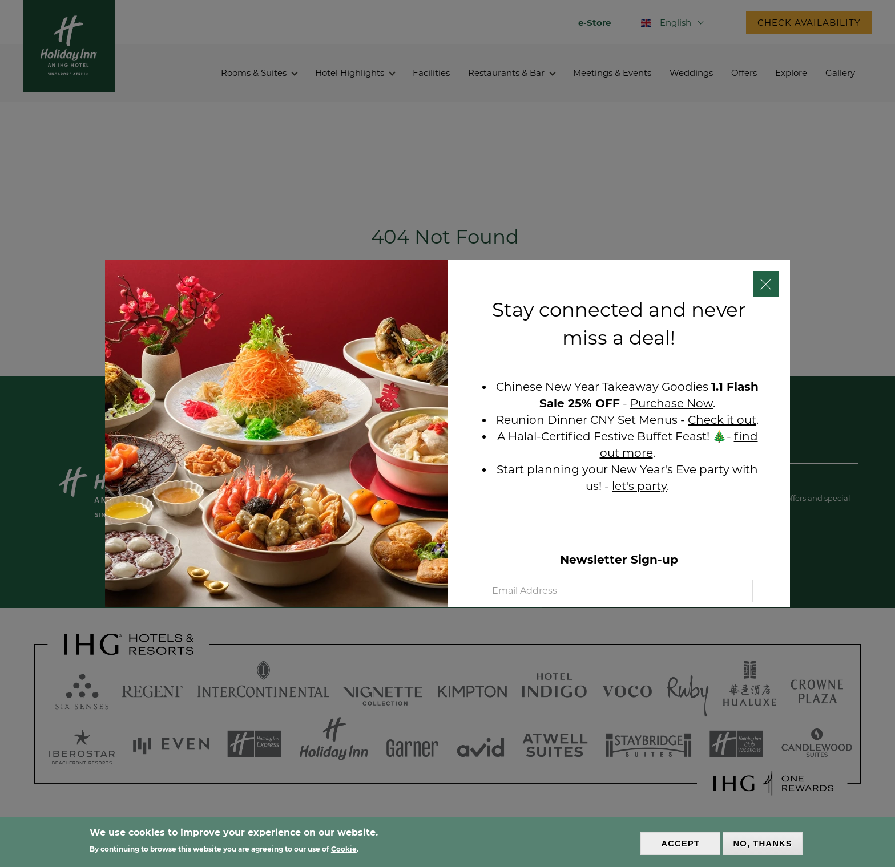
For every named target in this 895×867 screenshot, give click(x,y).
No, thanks (762, 844)
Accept (680, 844)
